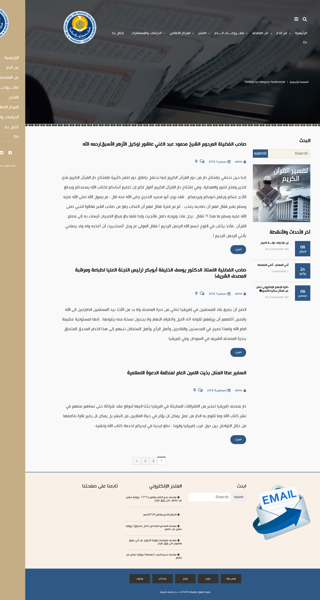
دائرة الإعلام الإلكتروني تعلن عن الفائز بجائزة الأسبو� (247, 289)
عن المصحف (235, 33)
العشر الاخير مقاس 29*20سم (136, 514)
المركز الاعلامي (154, 33)
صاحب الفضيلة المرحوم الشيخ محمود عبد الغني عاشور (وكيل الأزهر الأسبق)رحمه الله (139, 144)
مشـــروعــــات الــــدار (204, 33)
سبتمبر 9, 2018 (194, 161)
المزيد (213, 249)
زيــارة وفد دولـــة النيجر (249, 243)
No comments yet (251, 249)
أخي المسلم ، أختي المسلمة (247, 265)
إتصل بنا (92, 33)
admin (215, 161)
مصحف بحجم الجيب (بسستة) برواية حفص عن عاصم (129, 556)
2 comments (255, 271)
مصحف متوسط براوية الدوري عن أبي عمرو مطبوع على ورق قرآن (130, 542)
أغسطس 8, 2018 (193, 390)
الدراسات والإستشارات (121, 33)
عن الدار (256, 33)
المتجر (177, 33)
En (280, 42)
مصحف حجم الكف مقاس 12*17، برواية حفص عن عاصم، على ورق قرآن (129, 499)
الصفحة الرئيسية (273, 82)
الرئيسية (276, 33)
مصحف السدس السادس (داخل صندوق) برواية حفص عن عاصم (129, 527)
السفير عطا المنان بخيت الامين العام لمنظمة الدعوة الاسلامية (161, 373)
